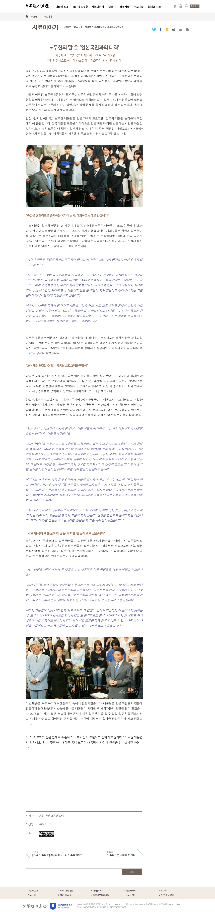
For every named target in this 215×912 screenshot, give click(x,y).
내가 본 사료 (65, 895)
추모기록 (139, 7)
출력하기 (187, 30)
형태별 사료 (154, 7)
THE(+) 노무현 (79, 7)
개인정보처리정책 (101, 895)
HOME (34, 16)
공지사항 (163, 891)
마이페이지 (175, 6)
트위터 (154, 30)
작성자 (30, 815)
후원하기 (195, 6)
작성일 (30, 824)
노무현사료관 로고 (37, 5)
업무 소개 (32, 895)
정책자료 (124, 7)
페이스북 (160, 30)
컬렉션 (112, 7)
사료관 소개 (33, 891)
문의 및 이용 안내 (166, 895)
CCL (28, 832)
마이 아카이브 (66, 891)
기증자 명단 (131, 891)
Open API (130, 895)
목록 (132, 872)
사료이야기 (98, 7)
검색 (186, 6)
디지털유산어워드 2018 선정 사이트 (61, 906)
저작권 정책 (98, 891)
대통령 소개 (61, 7)
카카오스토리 (167, 30)
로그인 (181, 6)
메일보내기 (180, 30)
